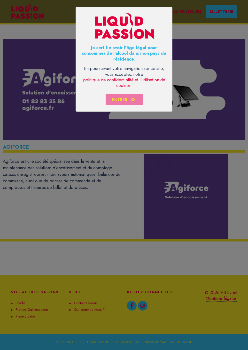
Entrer (123, 99)
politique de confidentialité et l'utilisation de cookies (124, 83)
